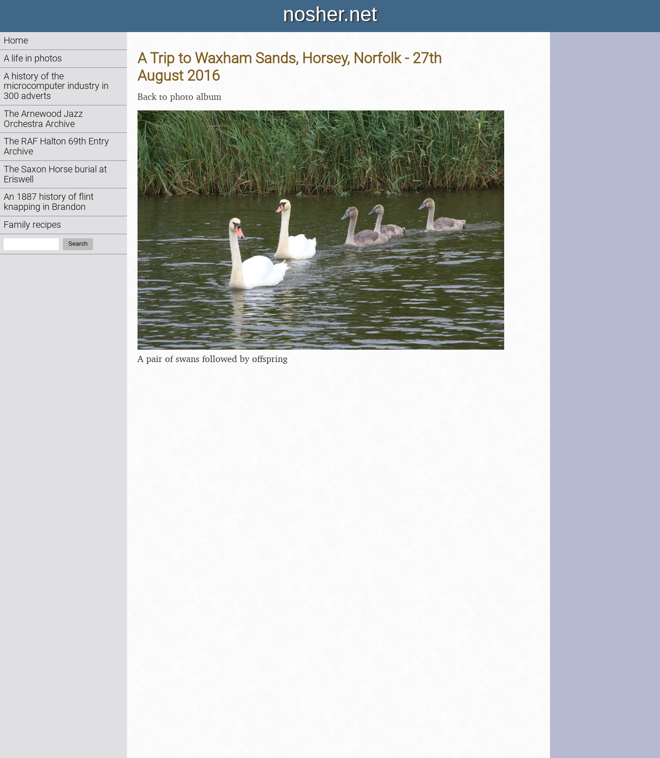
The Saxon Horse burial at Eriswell (55, 174)
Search (78, 243)
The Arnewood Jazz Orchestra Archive (43, 119)
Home (16, 40)
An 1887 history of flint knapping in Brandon (49, 202)
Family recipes (32, 225)
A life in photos (33, 58)
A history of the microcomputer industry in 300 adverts (56, 86)
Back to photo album (179, 96)
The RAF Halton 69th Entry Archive (56, 146)
